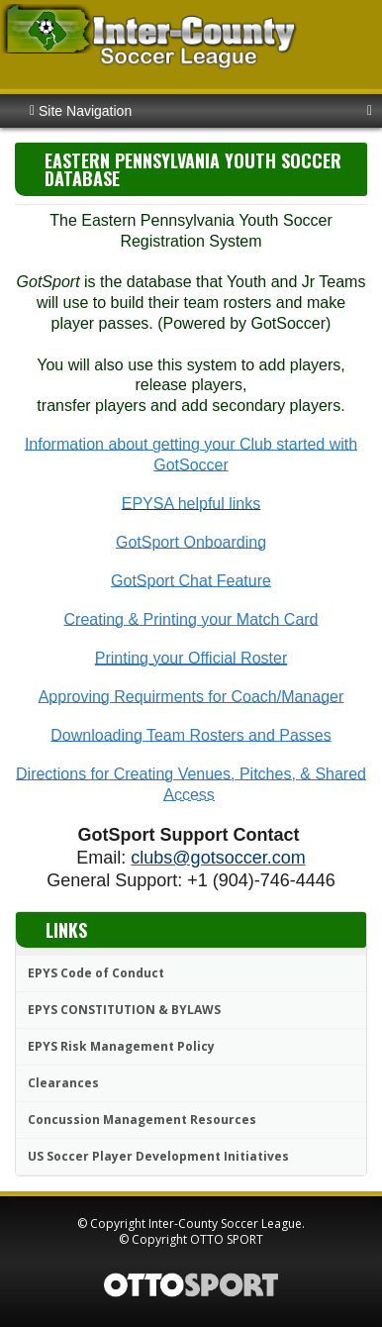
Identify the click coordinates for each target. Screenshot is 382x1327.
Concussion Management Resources (142, 1119)
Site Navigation (81, 111)
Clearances (63, 1082)
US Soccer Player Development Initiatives (158, 1156)
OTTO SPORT (226, 1239)
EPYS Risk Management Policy (121, 1046)
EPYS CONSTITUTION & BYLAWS (124, 1009)
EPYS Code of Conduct (96, 973)
